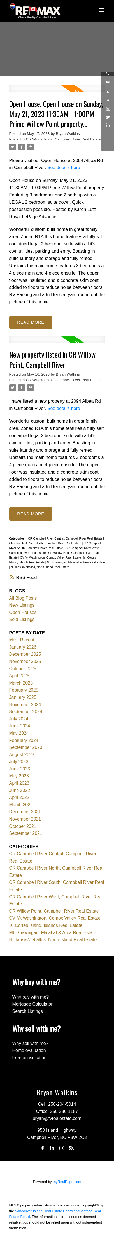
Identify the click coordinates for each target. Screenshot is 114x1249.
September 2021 (25, 833)
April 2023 (19, 783)
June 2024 (19, 725)
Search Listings (27, 1011)
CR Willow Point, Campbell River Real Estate (63, 139)
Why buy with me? (30, 997)
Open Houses (23, 612)
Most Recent (21, 640)
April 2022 (19, 797)
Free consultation (29, 1057)
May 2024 (19, 733)
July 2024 (19, 718)
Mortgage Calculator (32, 1004)
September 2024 (25, 711)
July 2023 (19, 761)
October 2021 (22, 826)
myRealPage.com (67, 1182)
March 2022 (21, 804)
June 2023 (19, 769)
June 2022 (19, 790)
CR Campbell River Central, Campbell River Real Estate (65, 538)
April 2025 (19, 675)
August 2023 (21, 754)
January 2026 (22, 647)
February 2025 (23, 690)
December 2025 (25, 654)
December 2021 (25, 811)
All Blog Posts (23, 598)
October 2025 (22, 668)
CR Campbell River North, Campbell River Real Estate (45, 543)
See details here (63, 167)
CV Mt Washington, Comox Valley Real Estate (51, 557)
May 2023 (19, 776)
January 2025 (22, 697)
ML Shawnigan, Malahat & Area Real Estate (76, 562)
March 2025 (21, 683)
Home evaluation (29, 1050)
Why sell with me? (30, 1043)
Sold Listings (22, 619)
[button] (108, 74)
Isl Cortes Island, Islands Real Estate (45, 925)
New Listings (22, 605)
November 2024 (25, 704)
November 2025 (25, 661)
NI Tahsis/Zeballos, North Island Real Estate (40, 567)
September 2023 (25, 747)
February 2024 (23, 740)
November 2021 (25, 819)
